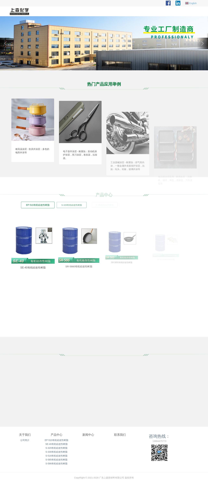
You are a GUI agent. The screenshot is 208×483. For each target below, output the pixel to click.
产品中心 (56, 434)
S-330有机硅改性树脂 (56, 452)
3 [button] (106, 65)
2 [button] (102, 65)
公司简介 (24, 440)
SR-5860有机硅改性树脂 (72, 259)
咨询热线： (159, 436)
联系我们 (120, 434)
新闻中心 (88, 434)
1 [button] (98, 65)
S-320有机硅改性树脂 (56, 448)
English (193, 3)
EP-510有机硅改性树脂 (56, 440)
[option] (104, 43)
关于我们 (25, 434)
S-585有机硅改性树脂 (56, 459)
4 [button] (109, 65)
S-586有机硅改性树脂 (56, 463)
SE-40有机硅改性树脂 (28, 262)
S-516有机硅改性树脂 (56, 455)
